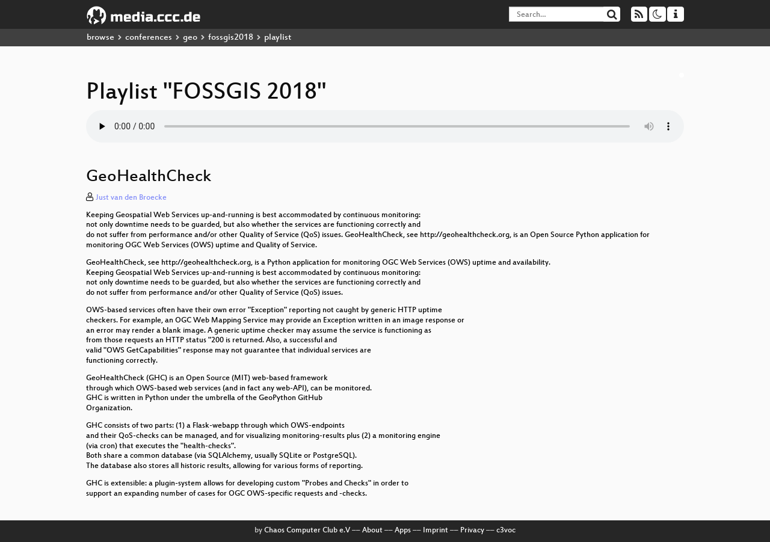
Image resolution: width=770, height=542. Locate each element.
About (372, 530)
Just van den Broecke (131, 198)
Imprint (435, 530)
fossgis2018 (230, 37)
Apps (403, 530)
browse (100, 37)
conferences (148, 37)
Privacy (472, 530)
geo (190, 37)
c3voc (506, 530)
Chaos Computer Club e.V (307, 530)
